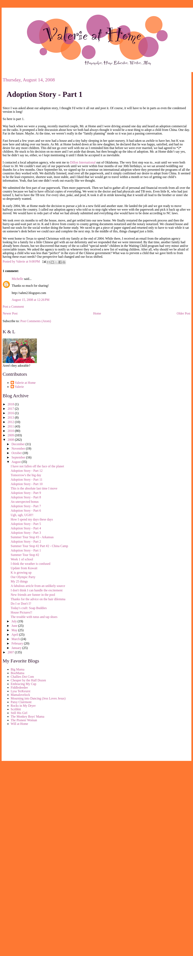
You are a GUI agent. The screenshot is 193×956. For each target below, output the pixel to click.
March (16, 639)
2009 (11, 435)
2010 (11, 430)
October (17, 453)
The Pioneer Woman (24, 720)
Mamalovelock (20, 694)
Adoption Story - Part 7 (26, 506)
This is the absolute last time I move (34, 488)
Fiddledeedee (19, 687)
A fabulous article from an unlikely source (38, 586)
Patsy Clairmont (21, 702)
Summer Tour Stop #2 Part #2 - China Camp (39, 546)
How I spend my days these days (32, 519)
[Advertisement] (21, 744)
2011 (11, 426)
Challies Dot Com (22, 676)
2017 (11, 408)
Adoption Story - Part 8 (26, 497)
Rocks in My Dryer (23, 705)
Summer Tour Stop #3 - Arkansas (32, 537)
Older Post (183, 313)
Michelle (17, 278)
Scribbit (16, 709)
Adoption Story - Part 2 (26, 541)
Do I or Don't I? (21, 603)
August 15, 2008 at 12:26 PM (30, 299)
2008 (11, 439)
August (16, 462)
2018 (11, 404)
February (17, 643)
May (14, 630)
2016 (11, 413)
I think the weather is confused (30, 563)
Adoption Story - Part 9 (26, 493)
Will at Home (19, 723)
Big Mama (17, 669)
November (18, 448)
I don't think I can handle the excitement (36, 590)
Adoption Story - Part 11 (27, 479)
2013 (11, 417)
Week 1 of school (22, 559)
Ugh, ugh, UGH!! (22, 515)
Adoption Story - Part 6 (26, 510)
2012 (11, 422)
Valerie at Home (25, 382)
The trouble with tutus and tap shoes (34, 617)
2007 (11, 652)
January (16, 648)
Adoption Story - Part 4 (26, 528)
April (15, 634)
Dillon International (82, 162)
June (14, 625)
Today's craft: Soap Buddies (29, 608)
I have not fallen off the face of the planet (37, 466)
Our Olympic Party (23, 577)
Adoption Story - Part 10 (27, 484)
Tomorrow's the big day (26, 475)
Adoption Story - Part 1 (44, 94)
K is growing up (21, 572)
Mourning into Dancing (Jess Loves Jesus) (38, 698)
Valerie (19, 386)
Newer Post (10, 313)
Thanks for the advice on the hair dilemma (38, 599)
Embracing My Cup (23, 684)
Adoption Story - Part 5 (26, 524)
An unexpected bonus (25, 501)
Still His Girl (19, 713)
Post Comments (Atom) (35, 321)
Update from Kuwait (24, 568)
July (14, 621)
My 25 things (19, 581)
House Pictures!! (21, 612)
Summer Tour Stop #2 (25, 555)
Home (97, 313)
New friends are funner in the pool (33, 594)
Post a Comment (13, 306)
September (18, 457)
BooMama (17, 673)
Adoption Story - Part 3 (26, 532)
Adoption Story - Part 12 (27, 470)
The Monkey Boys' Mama (27, 716)
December (18, 444)
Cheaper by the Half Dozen (28, 680)
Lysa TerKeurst (20, 691)
